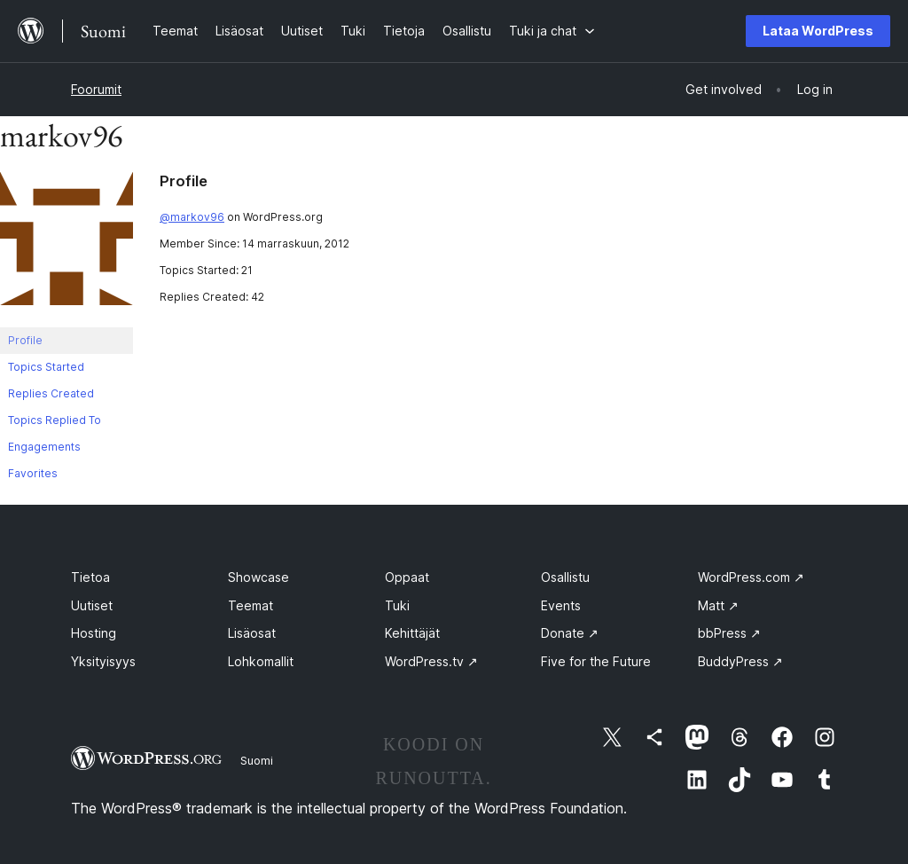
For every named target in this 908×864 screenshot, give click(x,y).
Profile (25, 340)
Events (561, 605)
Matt (718, 605)
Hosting (93, 632)
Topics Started (46, 366)
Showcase (258, 577)
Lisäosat (252, 632)
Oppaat (407, 577)
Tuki (397, 605)
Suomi (256, 760)
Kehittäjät (412, 632)
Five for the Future (596, 661)
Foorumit (96, 89)
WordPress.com (751, 577)
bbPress (729, 632)
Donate (570, 632)
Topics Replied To (54, 420)
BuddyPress (740, 661)
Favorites (33, 473)
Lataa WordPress (818, 30)
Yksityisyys (103, 661)
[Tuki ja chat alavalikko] (552, 30)
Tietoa (90, 577)
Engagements (44, 446)
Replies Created (51, 393)
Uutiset (92, 605)
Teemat (250, 605)
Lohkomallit (261, 661)
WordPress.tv (431, 661)
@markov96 (192, 217)
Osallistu (565, 577)
